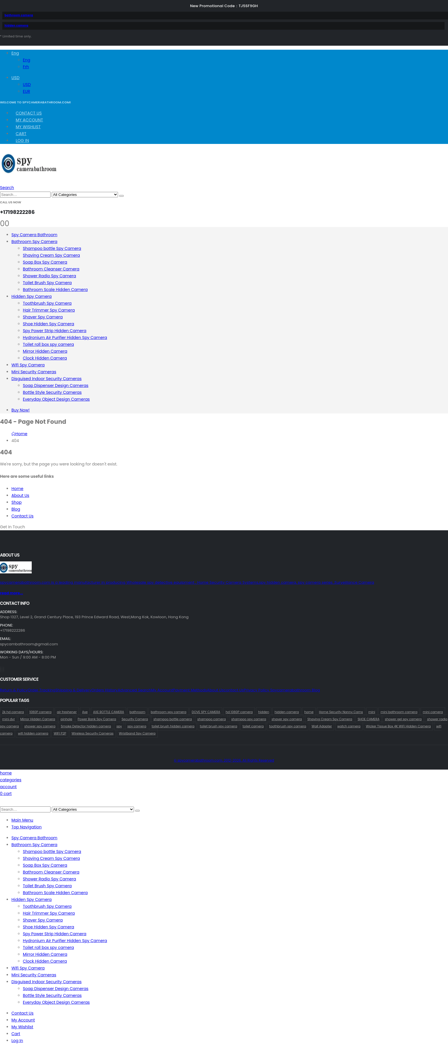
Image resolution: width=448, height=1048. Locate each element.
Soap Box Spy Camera (45, 262)
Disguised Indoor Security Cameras (46, 379)
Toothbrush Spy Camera (47, 303)
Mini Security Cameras (33, 372)
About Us (20, 495)
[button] (7, 187)
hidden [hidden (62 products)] (263, 712)
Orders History (104, 690)
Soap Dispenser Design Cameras (55, 385)
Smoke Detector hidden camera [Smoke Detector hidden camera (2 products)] (86, 726)
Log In (22, 140)
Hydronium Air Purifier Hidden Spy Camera (65, 337)
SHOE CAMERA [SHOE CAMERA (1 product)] (368, 719)
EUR (26, 91)
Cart (21, 133)
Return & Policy (14, 690)
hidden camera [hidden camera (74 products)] (287, 712)
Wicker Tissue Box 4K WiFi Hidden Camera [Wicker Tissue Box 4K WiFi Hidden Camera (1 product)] (398, 726)
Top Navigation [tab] (26, 827)
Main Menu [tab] (22, 820)
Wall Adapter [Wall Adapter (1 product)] (321, 726)
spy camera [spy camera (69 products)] (136, 726)
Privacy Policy (257, 690)
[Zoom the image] (224, 568)
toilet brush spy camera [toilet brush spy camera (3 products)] (218, 726)
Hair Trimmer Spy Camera (49, 310)
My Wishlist (28, 127)
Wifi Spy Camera (28, 365)
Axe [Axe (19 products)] (85, 712)
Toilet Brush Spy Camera (47, 283)
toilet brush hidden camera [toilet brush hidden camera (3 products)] (173, 726)
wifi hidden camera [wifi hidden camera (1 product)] (33, 733)
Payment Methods (190, 690)
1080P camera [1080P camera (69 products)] (40, 712)
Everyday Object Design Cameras (56, 399)
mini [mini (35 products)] (371, 712)
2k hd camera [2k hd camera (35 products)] (13, 712)
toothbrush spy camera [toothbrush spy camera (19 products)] (287, 726)
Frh (26, 67)
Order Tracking (41, 690)
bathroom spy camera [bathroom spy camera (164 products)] (168, 712)
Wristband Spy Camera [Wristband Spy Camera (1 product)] (137, 733)
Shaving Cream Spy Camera (51, 255)
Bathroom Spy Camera (34, 241)
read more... (11, 593)
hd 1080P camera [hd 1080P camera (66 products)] (239, 712)
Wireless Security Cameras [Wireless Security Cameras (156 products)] (93, 733)
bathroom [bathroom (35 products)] (137, 712)
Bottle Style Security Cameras (52, 392)
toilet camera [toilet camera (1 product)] (253, 726)
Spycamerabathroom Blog (295, 690)
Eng (15, 53)
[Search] (121, 196)
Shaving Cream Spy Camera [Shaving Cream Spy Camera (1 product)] (329, 719)
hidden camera (16, 25)
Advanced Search (134, 690)
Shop (16, 502)
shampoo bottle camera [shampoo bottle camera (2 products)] (172, 719)
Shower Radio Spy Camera (49, 276)
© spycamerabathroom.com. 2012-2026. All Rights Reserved (224, 760)
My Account (29, 120)
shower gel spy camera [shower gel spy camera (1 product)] (403, 719)
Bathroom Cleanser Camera (51, 269)
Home (17, 488)
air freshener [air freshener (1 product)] (67, 712)
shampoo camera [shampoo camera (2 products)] (211, 719)
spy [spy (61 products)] (119, 726)
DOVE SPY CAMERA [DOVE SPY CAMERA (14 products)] (206, 712)
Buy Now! (20, 410)
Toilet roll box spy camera (48, 344)
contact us (234, 690)
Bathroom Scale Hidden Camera (55, 289)
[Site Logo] (29, 173)
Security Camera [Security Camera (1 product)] (134, 719)
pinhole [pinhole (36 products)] (66, 719)
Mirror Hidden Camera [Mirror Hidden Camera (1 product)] (37, 719)
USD (15, 78)
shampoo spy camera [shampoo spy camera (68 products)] (248, 719)
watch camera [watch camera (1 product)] (349, 726)
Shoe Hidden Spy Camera (48, 324)
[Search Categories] (85, 194)
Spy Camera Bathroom (34, 235)
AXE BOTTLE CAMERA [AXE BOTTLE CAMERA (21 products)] (108, 712)
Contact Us (29, 113)
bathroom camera (19, 15)
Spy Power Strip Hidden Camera (54, 331)
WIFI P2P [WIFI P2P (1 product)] (60, 733)
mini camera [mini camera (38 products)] (433, 712)
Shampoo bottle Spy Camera (52, 248)
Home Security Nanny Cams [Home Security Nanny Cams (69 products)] (341, 712)
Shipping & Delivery (73, 690)
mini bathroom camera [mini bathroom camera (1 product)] (399, 712)
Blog (15, 509)
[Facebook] (0, 669)
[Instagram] (3, 669)
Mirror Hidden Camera (45, 351)
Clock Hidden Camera (45, 358)
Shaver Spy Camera (43, 317)
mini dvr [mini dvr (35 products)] (8, 719)
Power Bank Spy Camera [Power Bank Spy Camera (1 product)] (97, 719)
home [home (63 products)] (308, 712)
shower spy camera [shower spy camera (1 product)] (39, 726)
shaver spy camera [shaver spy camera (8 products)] (286, 719)
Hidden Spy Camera (31, 296)
